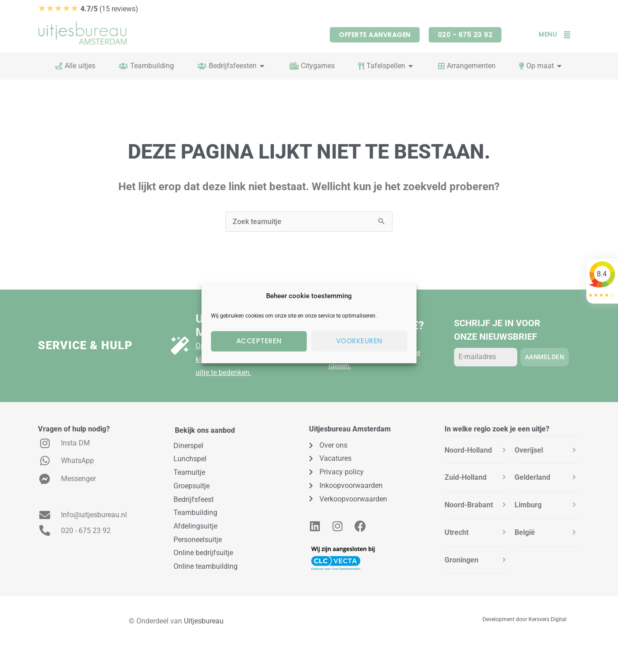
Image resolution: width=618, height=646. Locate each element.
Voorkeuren (359, 341)
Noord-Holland (468, 450)
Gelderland (532, 477)
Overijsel (529, 450)
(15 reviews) (88, 9)
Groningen (461, 560)
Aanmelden (545, 356)
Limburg (528, 505)
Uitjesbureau (204, 621)
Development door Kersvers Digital (524, 619)
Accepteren (259, 341)
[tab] (477, 450)
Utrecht (456, 532)
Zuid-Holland (466, 477)
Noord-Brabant (469, 505)
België (525, 532)
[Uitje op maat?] (180, 346)
